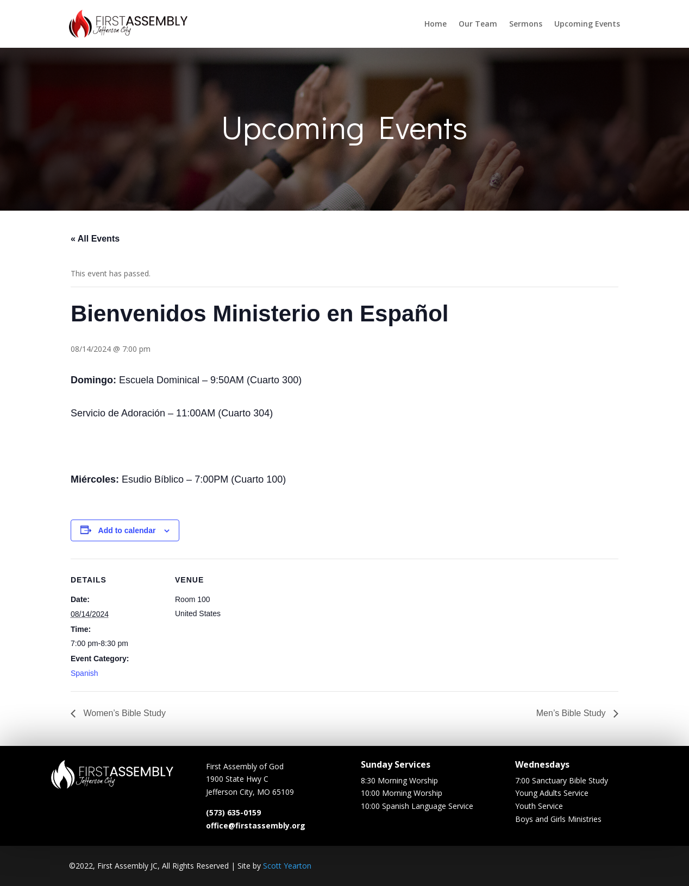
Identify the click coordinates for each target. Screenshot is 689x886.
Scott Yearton (287, 865)
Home (435, 23)
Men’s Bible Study (572, 713)
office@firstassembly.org (255, 829)
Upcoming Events (587, 23)
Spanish (84, 673)
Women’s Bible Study (123, 713)
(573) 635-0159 (233, 816)
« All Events (95, 238)
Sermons (525, 23)
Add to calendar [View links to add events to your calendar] (127, 530)
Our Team (478, 23)
